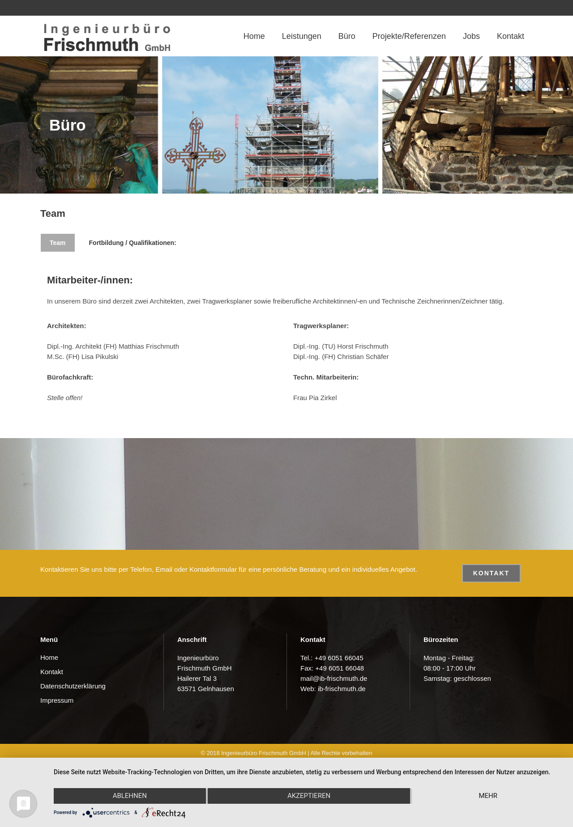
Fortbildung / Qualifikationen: (132, 242)
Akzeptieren (308, 796)
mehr (488, 796)
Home (49, 657)
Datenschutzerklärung (73, 686)
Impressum (56, 700)
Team (58, 242)
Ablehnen (130, 796)
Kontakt (491, 573)
